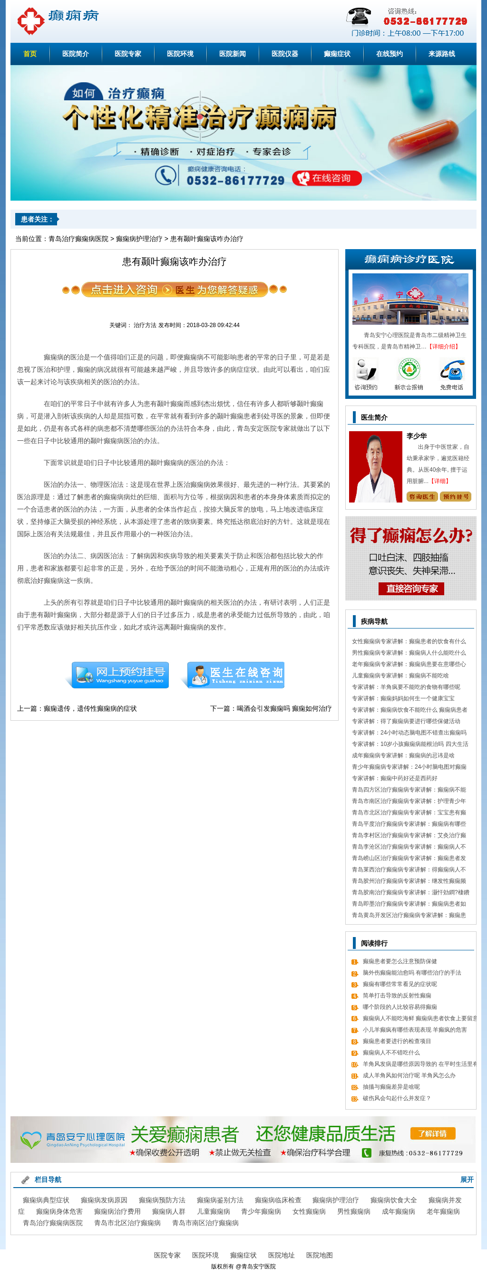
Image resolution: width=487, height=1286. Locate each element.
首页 (30, 54)
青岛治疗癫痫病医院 (78, 238)
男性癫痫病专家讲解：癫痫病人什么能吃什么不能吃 (409, 653)
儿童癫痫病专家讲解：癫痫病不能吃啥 (400, 675)
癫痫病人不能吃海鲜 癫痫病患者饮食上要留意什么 (420, 1019)
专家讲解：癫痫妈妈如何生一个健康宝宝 (403, 698)
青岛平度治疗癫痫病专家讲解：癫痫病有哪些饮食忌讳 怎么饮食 (409, 825)
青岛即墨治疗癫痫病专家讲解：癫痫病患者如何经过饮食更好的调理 (409, 904)
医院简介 (75, 54)
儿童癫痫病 (213, 1211)
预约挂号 (116, 675)
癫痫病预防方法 (162, 1200)
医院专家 (128, 54)
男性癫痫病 (353, 1211)
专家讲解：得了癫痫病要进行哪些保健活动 (406, 721)
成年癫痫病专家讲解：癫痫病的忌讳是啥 (403, 755)
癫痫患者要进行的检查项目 (397, 1041)
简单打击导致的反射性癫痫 (397, 995)
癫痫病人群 (168, 1211)
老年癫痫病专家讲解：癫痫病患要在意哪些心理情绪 (409, 665)
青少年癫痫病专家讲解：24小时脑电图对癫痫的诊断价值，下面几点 (409, 768)
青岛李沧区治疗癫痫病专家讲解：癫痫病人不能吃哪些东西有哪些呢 (409, 847)
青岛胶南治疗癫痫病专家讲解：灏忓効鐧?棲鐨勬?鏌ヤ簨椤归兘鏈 (410, 893)
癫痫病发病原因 (104, 1200)
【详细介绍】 (444, 346)
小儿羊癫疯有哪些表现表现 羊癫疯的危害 (415, 1029)
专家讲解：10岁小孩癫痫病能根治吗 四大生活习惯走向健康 (410, 745)
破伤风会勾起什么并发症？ (397, 1098)
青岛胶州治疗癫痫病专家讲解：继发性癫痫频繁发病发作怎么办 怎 (409, 882)
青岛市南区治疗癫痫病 (205, 1223)
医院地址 (281, 1255)
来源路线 (442, 54)
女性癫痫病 (309, 1211)
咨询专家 (422, 497)
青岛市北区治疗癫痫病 (127, 1223)
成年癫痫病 (398, 1211)
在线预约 (389, 54)
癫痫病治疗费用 (117, 1211)
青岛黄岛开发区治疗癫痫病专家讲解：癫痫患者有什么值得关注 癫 (409, 916)
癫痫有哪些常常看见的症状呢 (400, 984)
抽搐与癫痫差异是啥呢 (391, 1086)
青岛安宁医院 (259, 1266)
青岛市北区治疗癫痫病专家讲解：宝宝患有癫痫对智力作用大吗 (409, 813)
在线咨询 (232, 675)
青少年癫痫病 (261, 1211)
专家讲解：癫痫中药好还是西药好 (395, 778)
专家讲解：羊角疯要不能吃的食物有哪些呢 (406, 687)
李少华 (417, 436)
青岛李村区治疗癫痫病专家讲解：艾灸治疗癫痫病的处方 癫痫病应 (409, 836)
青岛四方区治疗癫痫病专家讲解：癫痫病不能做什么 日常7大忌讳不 (409, 790)
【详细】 (440, 481)
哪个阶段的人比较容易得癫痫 (400, 1007)
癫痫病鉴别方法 (220, 1200)
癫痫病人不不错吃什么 (391, 1052)
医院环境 (180, 54)
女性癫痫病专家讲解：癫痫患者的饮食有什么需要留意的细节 (409, 642)
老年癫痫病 (443, 1211)
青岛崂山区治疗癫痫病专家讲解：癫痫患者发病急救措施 (409, 859)
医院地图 (319, 1255)
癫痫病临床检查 (278, 1200)
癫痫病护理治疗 (139, 238)
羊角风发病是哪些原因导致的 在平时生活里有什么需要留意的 (420, 1065)
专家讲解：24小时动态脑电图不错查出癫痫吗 (409, 732)
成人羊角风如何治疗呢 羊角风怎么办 (409, 1075)
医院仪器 (285, 54)
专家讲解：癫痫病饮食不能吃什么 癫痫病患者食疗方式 (410, 711)
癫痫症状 (337, 54)
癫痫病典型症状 (46, 1200)
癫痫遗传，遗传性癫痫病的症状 (90, 708)
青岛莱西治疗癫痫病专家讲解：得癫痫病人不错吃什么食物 (409, 870)
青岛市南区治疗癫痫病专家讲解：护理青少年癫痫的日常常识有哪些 (409, 802)
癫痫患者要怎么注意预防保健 (400, 961)
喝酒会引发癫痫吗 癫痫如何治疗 (284, 708)
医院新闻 (232, 54)
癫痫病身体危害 (59, 1211)
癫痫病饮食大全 (393, 1200)
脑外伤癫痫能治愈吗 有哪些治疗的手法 (412, 972)
